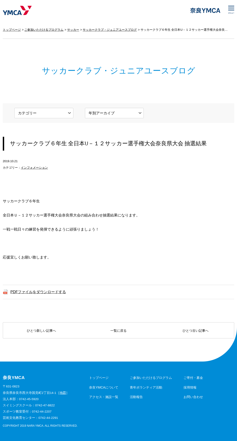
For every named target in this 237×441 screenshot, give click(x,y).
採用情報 (190, 387)
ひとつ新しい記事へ (41, 330)
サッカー (73, 29)
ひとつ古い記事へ (196, 330)
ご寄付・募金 (193, 378)
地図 (62, 393)
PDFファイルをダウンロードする (38, 292)
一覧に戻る (118, 330)
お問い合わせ (193, 397)
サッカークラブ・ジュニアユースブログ (110, 29)
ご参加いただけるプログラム (43, 29)
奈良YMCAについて (103, 387)
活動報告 (136, 397)
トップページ (12, 29)
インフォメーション (34, 167)
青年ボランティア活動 (146, 387)
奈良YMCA (17, 10)
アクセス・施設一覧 (103, 397)
